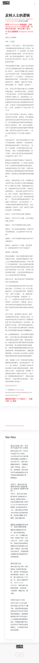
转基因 (28, 19)
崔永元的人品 (16, 563)
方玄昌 (9, 19)
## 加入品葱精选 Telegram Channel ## (19, 32)
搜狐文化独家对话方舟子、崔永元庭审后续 (19, 526)
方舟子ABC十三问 (18, 600)
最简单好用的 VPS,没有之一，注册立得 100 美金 (18, 400)
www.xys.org (18, 390)
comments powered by (14, 426)
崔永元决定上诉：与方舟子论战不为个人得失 (19, 447)
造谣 (15, 21)
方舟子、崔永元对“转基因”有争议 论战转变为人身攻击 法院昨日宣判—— (19, 487)
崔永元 (9, 21)
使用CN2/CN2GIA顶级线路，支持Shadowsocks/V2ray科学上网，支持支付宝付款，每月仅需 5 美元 (19, 26)
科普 (12, 21)
